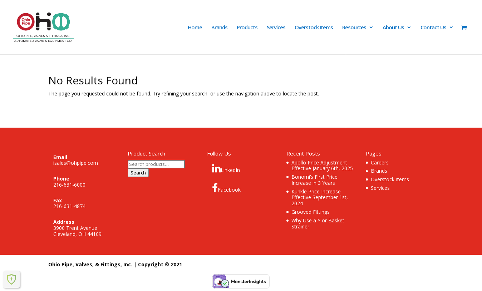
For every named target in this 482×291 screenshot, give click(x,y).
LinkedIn (226, 168)
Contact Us (433, 28)
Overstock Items (314, 28)
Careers (380, 162)
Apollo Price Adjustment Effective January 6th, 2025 (322, 165)
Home (195, 28)
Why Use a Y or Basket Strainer (317, 223)
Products (247, 28)
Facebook (226, 188)
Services (276, 28)
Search (138, 172)
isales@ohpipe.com (75, 162)
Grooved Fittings (310, 211)
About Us (393, 28)
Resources (354, 28)
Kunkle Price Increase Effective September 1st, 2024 (319, 197)
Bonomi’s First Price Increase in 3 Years (314, 179)
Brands (219, 28)
